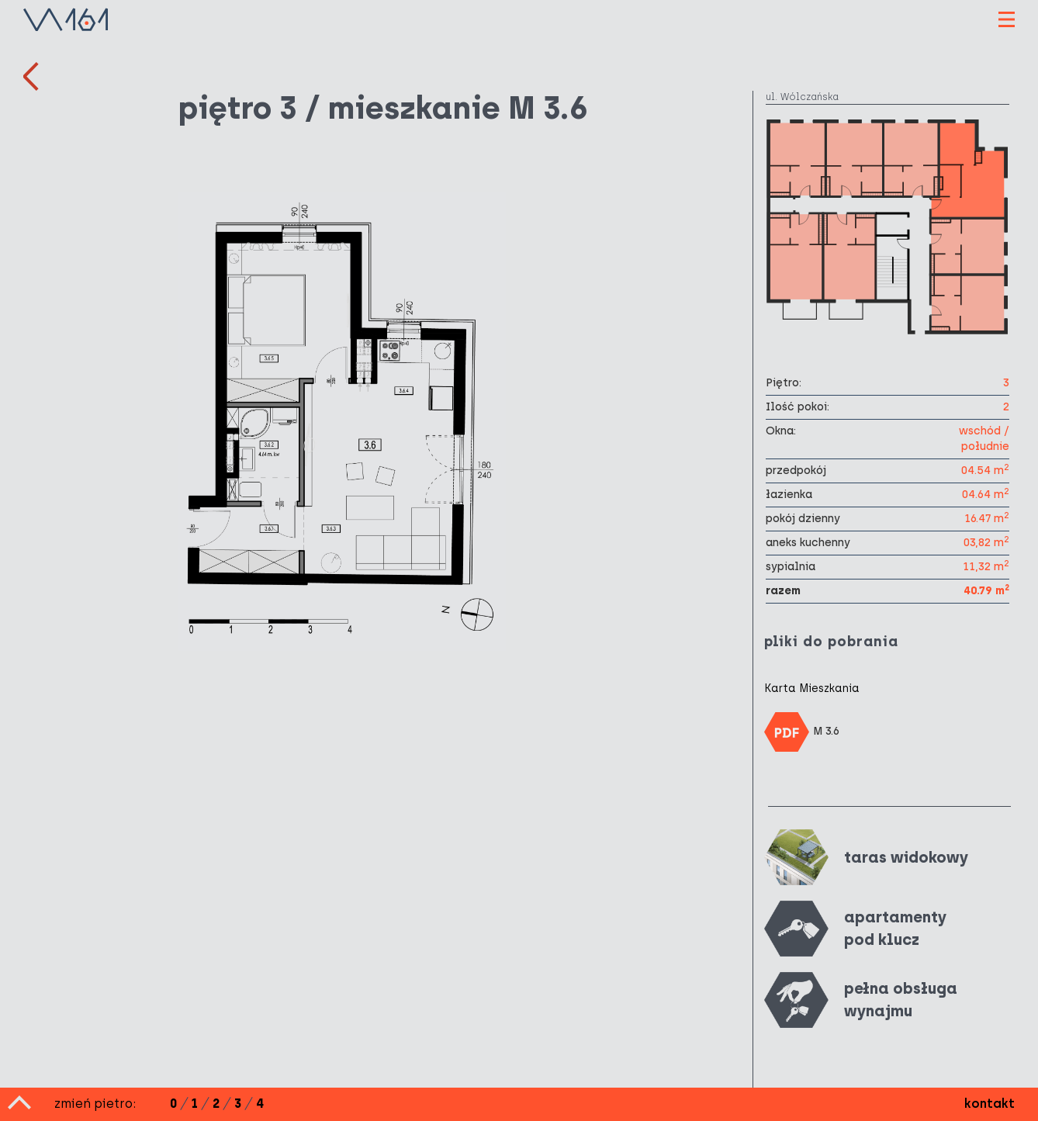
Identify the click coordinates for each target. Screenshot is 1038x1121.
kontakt (989, 1103)
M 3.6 (802, 732)
